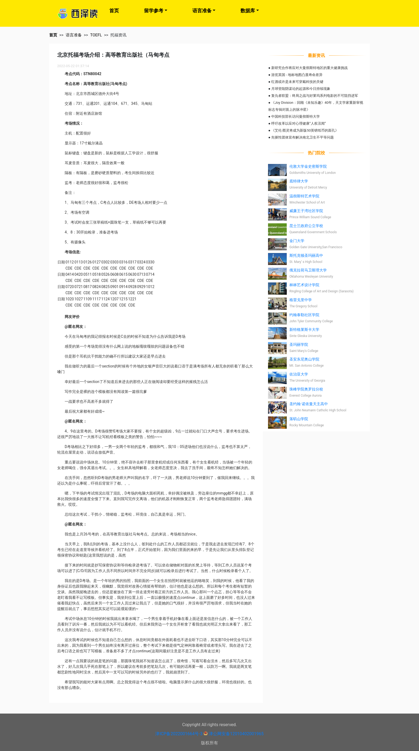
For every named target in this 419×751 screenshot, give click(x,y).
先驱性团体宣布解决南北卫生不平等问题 (302, 137)
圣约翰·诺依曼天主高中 (308, 404)
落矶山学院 (298, 419)
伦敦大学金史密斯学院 (308, 166)
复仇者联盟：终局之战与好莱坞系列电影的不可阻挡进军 (314, 96)
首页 (114, 10)
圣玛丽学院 (298, 344)
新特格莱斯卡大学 (304, 329)
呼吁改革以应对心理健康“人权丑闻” (298, 123)
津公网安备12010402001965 (236, 733)
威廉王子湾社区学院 (306, 211)
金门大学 (296, 241)
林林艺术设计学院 (304, 285)
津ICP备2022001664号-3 (178, 733)
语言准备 (202, 10)
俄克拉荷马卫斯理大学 (308, 270)
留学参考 (153, 10)
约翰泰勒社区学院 (304, 315)
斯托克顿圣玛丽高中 (306, 255)
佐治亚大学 (298, 374)
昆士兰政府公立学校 (306, 226)
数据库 (247, 10)
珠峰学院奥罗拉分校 (306, 389)
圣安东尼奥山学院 (304, 359)
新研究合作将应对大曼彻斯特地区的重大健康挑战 (309, 68)
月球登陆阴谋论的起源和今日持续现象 (300, 89)
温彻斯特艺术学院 (304, 196)
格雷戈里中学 (300, 300)
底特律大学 (298, 181)
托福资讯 (118, 35)
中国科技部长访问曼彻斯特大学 (295, 116)
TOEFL (96, 35)
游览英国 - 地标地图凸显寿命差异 (297, 75)
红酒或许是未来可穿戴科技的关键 (297, 82)
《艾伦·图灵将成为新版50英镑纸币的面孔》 (305, 130)
